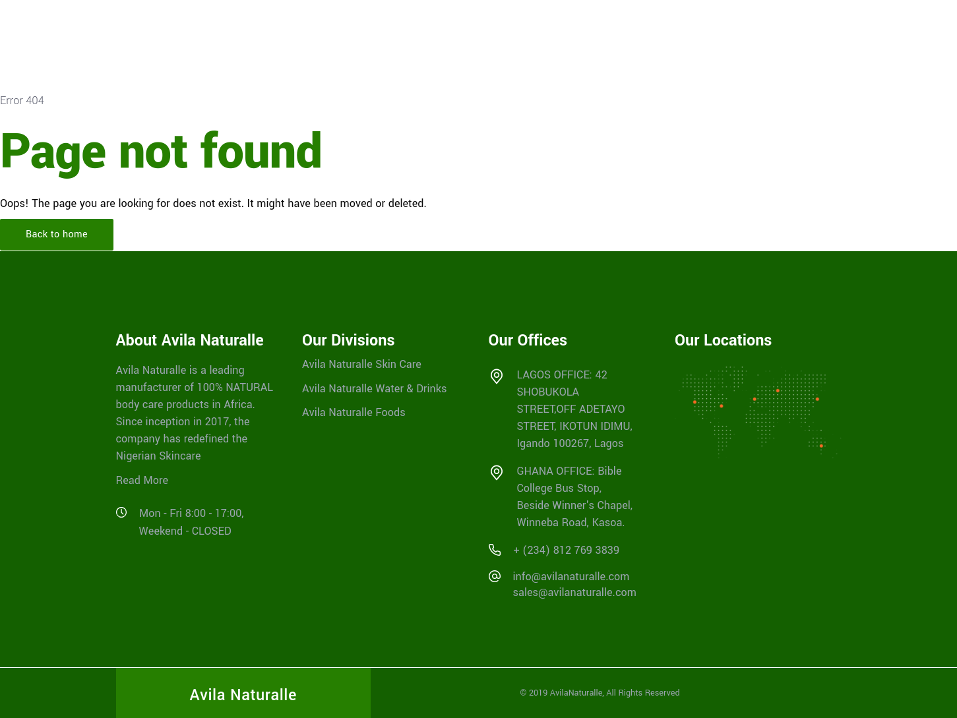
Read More (142, 480)
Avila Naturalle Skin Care (361, 364)
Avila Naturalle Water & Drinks (374, 388)
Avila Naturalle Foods (354, 412)
